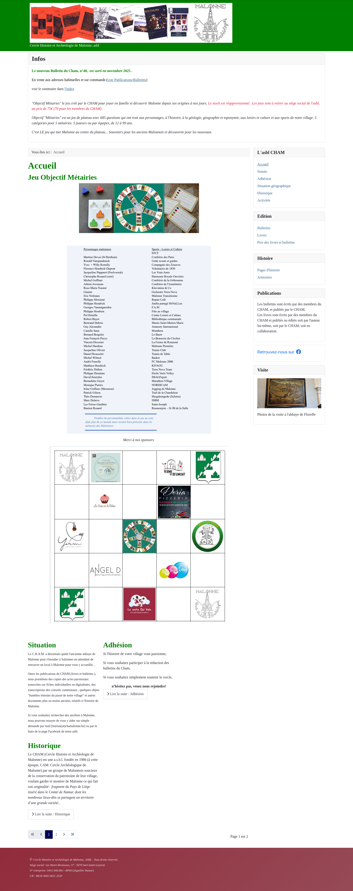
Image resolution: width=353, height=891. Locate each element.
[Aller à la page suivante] (64, 834)
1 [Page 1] (49, 834)
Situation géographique (274, 186)
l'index (69, 89)
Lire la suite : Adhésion (125, 694)
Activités (263, 200)
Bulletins (263, 228)
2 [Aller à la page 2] (56, 834)
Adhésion (264, 179)
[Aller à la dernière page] (72, 834)
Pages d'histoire (268, 270)
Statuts (262, 171)
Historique (265, 193)
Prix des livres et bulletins (276, 242)
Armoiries (264, 277)
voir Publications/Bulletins (127, 80)
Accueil (263, 164)
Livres (262, 235)
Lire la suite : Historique (51, 814)
